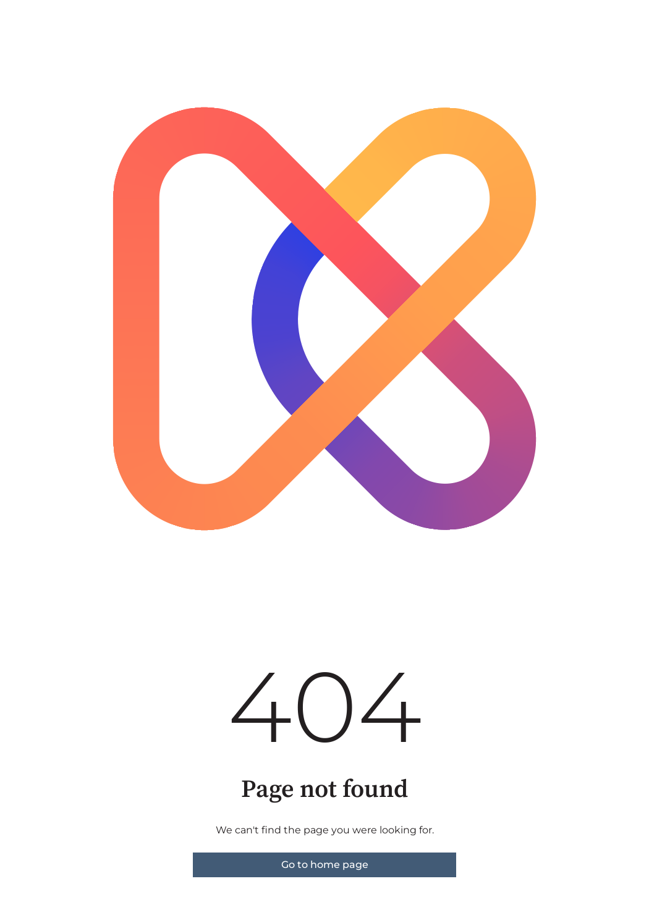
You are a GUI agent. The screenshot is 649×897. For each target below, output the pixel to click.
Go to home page (324, 864)
